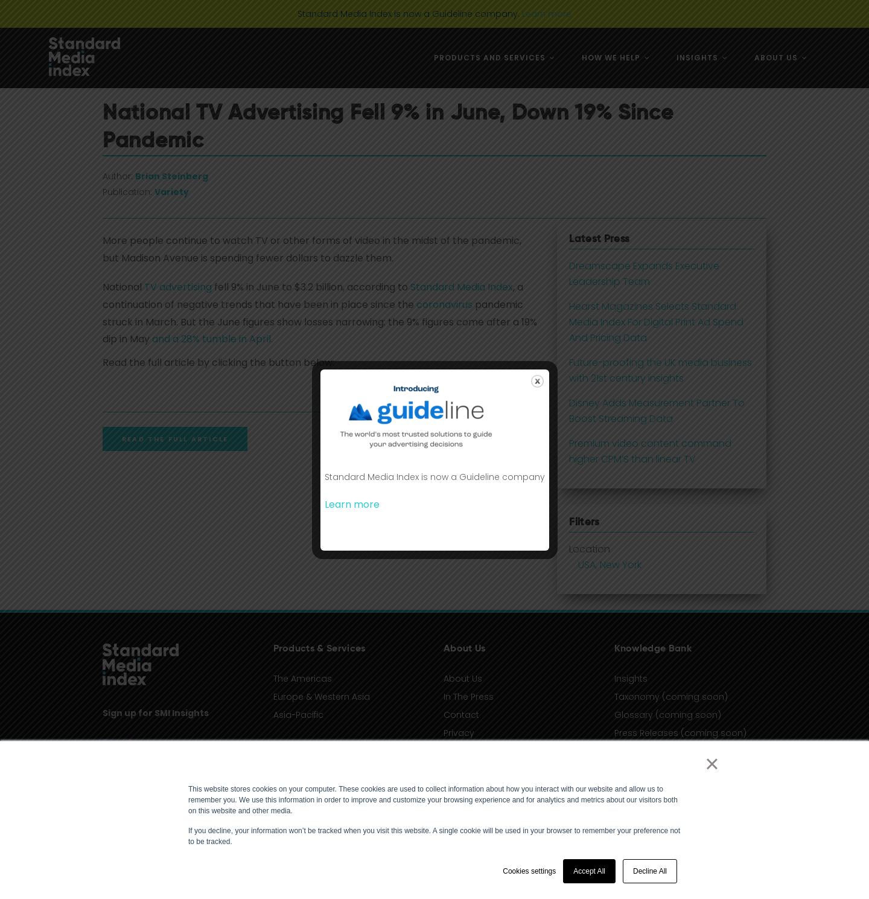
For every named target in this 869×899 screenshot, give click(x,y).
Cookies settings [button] (529, 871)
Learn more (352, 504)
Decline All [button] (650, 871)
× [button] (712, 763)
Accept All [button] (589, 871)
